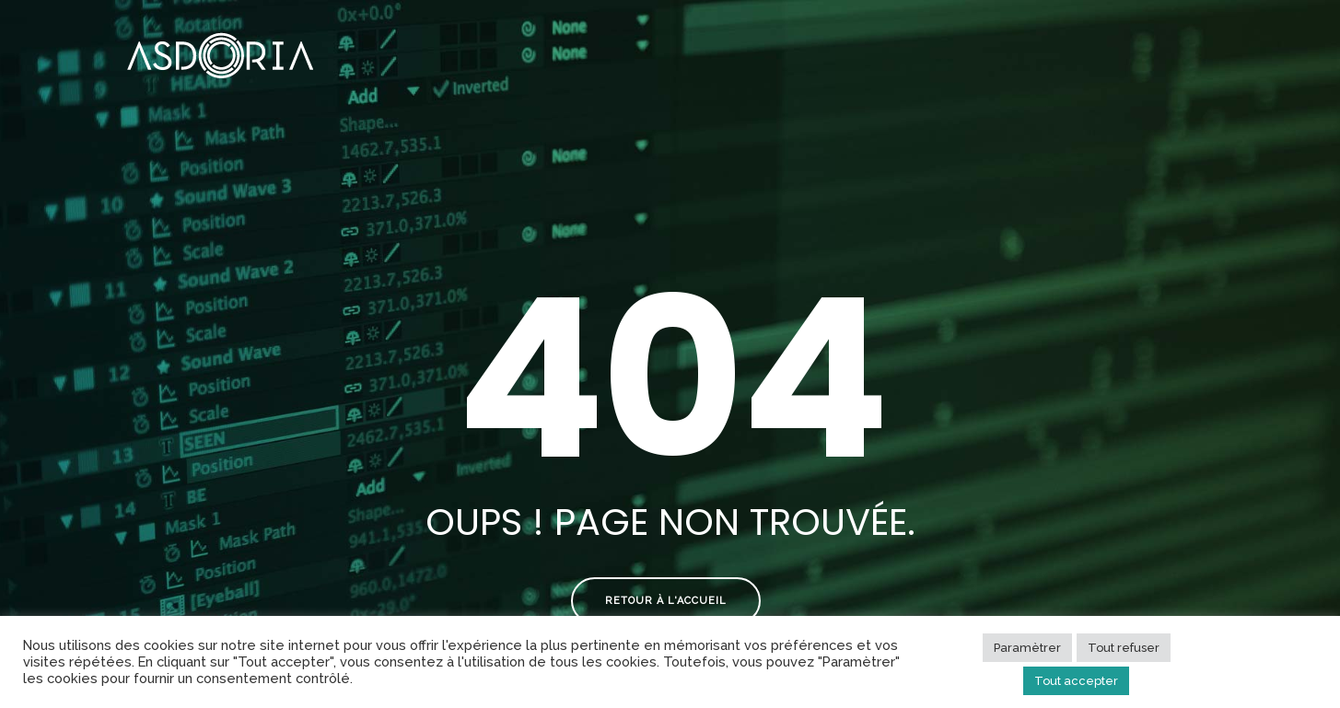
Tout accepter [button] (1076, 681)
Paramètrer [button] (1027, 648)
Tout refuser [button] (1123, 648)
